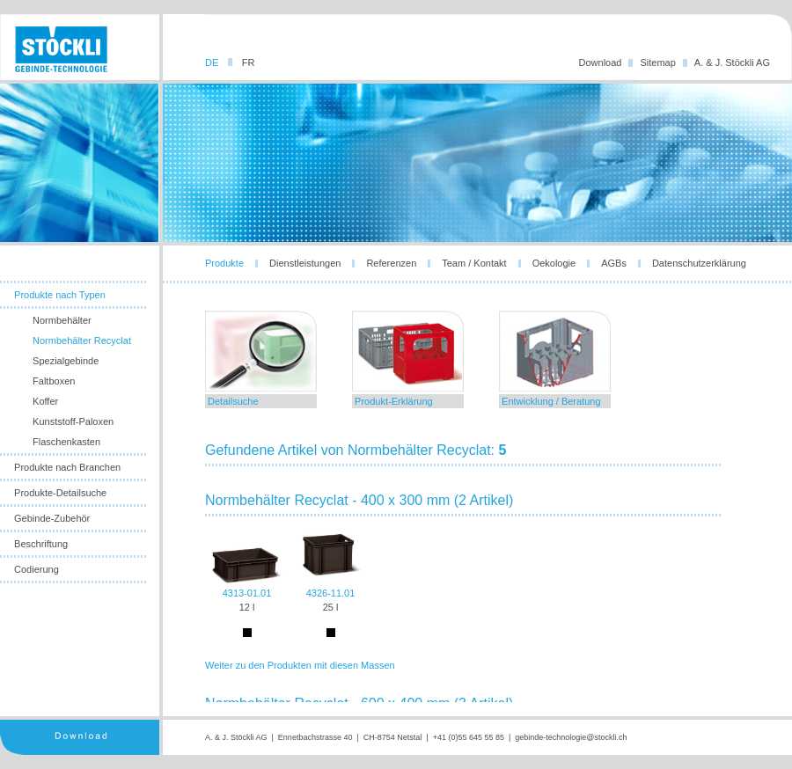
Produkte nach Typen (60, 294)
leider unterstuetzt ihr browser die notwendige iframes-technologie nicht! (477, 506)
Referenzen (391, 263)
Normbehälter (62, 320)
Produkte (224, 263)
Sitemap (657, 62)
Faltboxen (54, 381)
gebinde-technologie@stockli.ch (571, 737)
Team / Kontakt (474, 263)
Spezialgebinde (66, 360)
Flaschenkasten (66, 441)
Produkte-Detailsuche (60, 492)
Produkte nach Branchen (67, 467)
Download (600, 62)
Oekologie (554, 263)
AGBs (614, 263)
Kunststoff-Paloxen (73, 421)
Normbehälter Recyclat (82, 340)
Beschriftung (41, 543)
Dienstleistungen (305, 263)
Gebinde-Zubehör (52, 518)
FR (248, 62)
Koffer (45, 401)
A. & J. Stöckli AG (732, 62)
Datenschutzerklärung (699, 263)
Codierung (36, 569)
